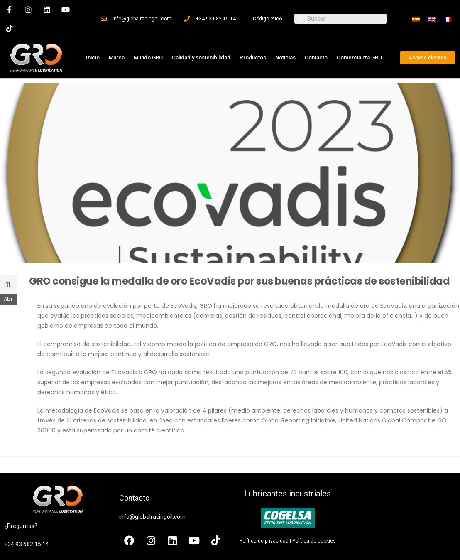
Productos (253, 56)
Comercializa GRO (359, 56)
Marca (117, 56)
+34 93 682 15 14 (26, 542)
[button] (427, 56)
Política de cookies (314, 539)
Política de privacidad (264, 539)
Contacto (316, 56)
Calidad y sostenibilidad (201, 56)
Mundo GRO (148, 56)
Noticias (285, 56)
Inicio (93, 56)
